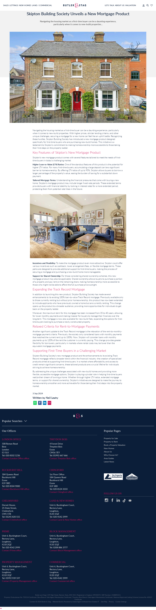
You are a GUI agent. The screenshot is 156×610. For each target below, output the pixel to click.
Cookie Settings (120, 602)
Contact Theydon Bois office (63, 458)
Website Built (57, 602)
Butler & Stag (46, 602)
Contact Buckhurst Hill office (15, 489)
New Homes (29, 5)
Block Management (63, 531)
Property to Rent (111, 441)
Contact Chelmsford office (14, 519)
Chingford (57, 470)
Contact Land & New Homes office (66, 519)
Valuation (128, 5)
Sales (6, 5)
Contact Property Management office (19, 581)
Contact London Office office (15, 458)
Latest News (109, 461)
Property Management (17, 562)
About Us (116, 5)
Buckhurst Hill (12, 470)
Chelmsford (10, 500)
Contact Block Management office (66, 550)
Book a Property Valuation (114, 445)
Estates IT (95, 602)
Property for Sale (111, 438)
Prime (5, 531)
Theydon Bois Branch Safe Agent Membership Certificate (92, 597)
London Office (11, 439)
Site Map (104, 602)
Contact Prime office (11, 550)
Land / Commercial (48, 5)
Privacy (111, 602)
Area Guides (109, 458)
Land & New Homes (62, 500)
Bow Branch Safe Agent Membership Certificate (54, 597)
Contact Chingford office (61, 492)
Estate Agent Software (80, 602)
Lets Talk (104, 5)
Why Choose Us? (111, 455)
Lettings (15, 5)
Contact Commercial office (62, 581)
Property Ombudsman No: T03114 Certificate (20, 597)
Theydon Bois (58, 439)
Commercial (58, 562)
